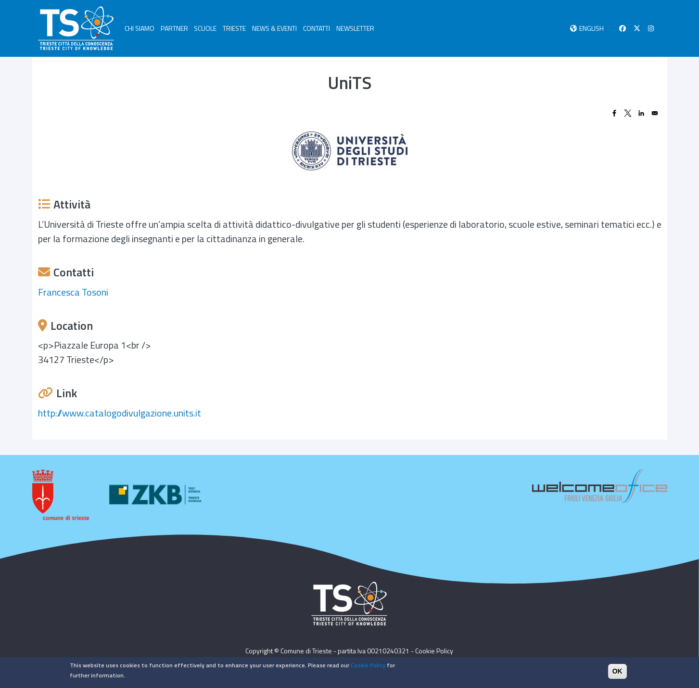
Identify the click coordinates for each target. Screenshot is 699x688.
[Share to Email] (655, 113)
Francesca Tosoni (73, 292)
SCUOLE (205, 28)
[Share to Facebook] (614, 113)
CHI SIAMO (139, 28)
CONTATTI (316, 28)
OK (617, 672)
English (591, 28)
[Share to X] (628, 113)
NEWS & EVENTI (274, 28)
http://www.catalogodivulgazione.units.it (119, 412)
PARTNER (174, 28)
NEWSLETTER (355, 28)
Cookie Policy (434, 651)
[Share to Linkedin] (641, 113)
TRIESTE (234, 28)
